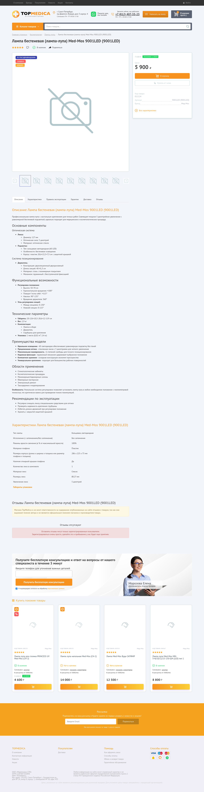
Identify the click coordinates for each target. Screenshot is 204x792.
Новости (15, 759)
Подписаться (128, 721)
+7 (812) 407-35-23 (127, 14)
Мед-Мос (185, 103)
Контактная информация (22, 756)
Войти (187, 3)
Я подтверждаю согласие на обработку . (40, 588)
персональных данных (56, 588)
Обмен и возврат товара (114, 759)
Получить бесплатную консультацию (44, 582)
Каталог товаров (27, 26)
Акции (14, 762)
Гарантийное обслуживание (115, 762)
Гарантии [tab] (75, 199)
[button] (18, 3)
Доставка (61, 752)
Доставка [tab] (87, 199)
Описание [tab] (18, 199)
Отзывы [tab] (99, 199)
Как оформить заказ (112, 752)
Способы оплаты (110, 756)
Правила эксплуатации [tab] (56, 199)
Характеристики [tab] (35, 199)
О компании (17, 752)
